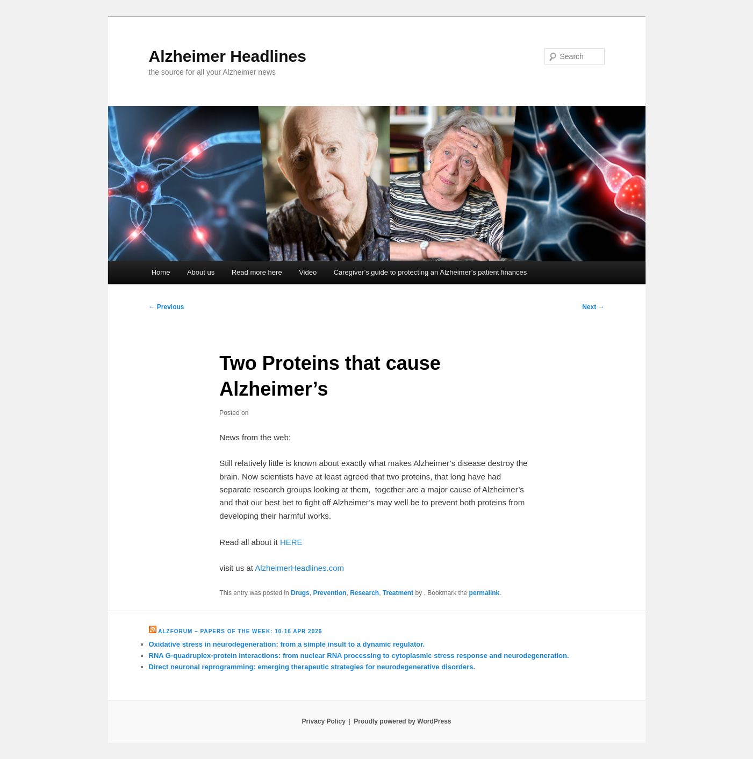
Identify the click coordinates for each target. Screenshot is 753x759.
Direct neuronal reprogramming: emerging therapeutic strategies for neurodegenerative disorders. (312, 667)
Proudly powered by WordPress (402, 721)
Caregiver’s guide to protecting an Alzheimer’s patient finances (430, 272)
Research (364, 593)
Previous (166, 307)
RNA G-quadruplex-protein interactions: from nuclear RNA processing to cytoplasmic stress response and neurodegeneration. (359, 655)
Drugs (300, 593)
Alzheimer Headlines (227, 56)
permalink (484, 593)
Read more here (257, 272)
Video (308, 272)
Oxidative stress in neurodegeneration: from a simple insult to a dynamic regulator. (287, 644)
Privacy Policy (323, 721)
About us (200, 272)
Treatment (398, 593)
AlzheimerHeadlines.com (299, 567)
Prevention (329, 593)
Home (161, 272)
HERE (291, 542)
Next (593, 307)
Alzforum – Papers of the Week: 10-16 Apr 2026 (240, 631)
